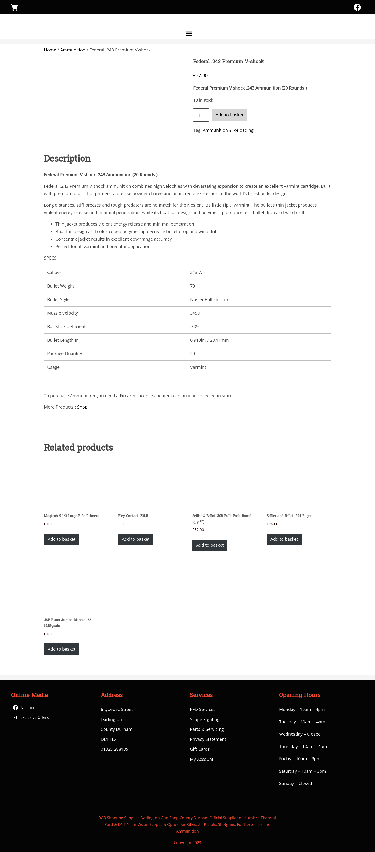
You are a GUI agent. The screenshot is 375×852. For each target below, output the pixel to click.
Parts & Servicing (207, 729)
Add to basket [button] (61, 539)
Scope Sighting (205, 719)
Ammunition (72, 50)
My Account (201, 759)
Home (50, 50)
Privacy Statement (208, 739)
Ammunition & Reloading (228, 130)
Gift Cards (200, 749)
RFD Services (202, 709)
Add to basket (229, 115)
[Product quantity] (201, 115)
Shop (82, 407)
